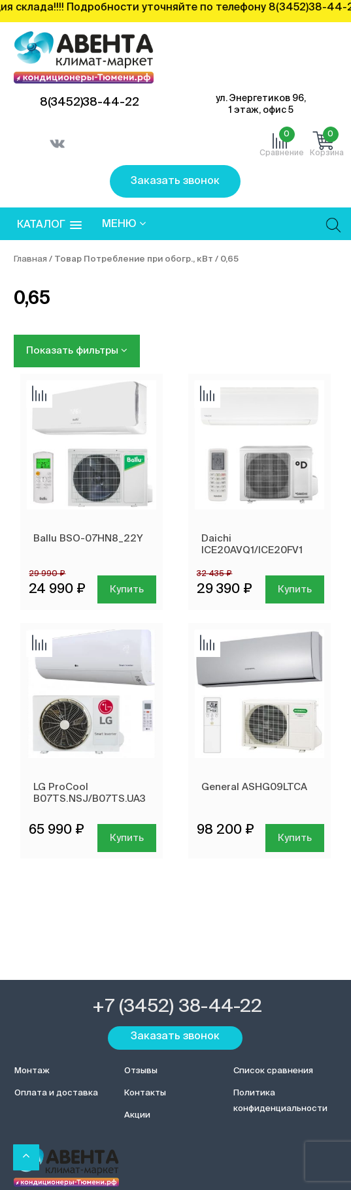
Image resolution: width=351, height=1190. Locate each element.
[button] (49, 225)
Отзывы (141, 1071)
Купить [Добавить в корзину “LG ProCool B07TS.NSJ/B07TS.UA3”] (127, 838)
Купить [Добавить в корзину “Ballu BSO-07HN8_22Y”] (127, 589)
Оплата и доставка (56, 1093)
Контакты (145, 1093)
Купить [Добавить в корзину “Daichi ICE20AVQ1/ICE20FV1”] (295, 589)
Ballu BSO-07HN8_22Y (88, 538)
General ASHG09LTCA (254, 787)
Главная (30, 259)
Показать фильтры (76, 350)
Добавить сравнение (39, 395)
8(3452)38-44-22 (89, 102)
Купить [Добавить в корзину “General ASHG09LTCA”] (295, 838)
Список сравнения (273, 1071)
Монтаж (32, 1071)
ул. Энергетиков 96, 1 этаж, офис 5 (261, 104)
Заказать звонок (175, 181)
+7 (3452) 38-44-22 (177, 1007)
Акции (137, 1115)
